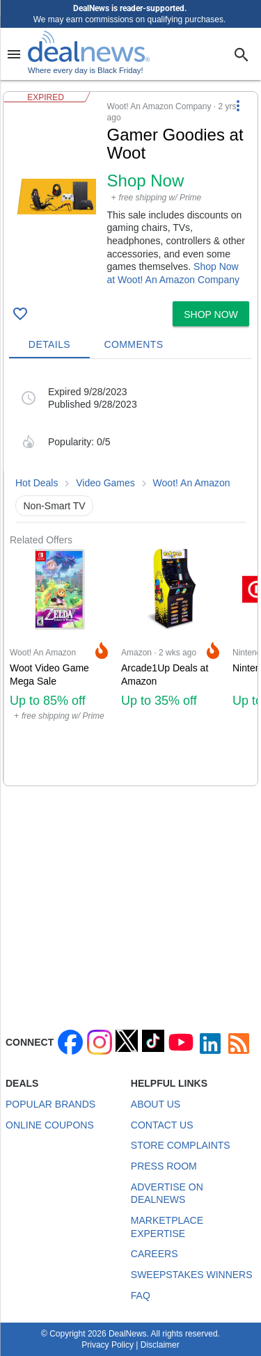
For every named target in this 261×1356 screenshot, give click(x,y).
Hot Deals (36, 482)
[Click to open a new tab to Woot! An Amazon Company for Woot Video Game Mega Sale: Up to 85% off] (60, 665)
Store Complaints (180, 1145)
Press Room (164, 1166)
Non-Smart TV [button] (55, 505)
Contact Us (162, 1125)
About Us (155, 1104)
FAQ (140, 1295)
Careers (154, 1253)
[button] (130, 194)
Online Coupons (50, 1125)
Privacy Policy (107, 1345)
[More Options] (238, 105)
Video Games (105, 482)
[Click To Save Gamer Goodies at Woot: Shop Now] (20, 313)
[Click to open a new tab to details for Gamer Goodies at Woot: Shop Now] (55, 196)
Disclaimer (160, 1345)
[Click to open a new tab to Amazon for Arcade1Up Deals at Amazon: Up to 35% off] (171, 665)
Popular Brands (50, 1104)
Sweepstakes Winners (192, 1274)
